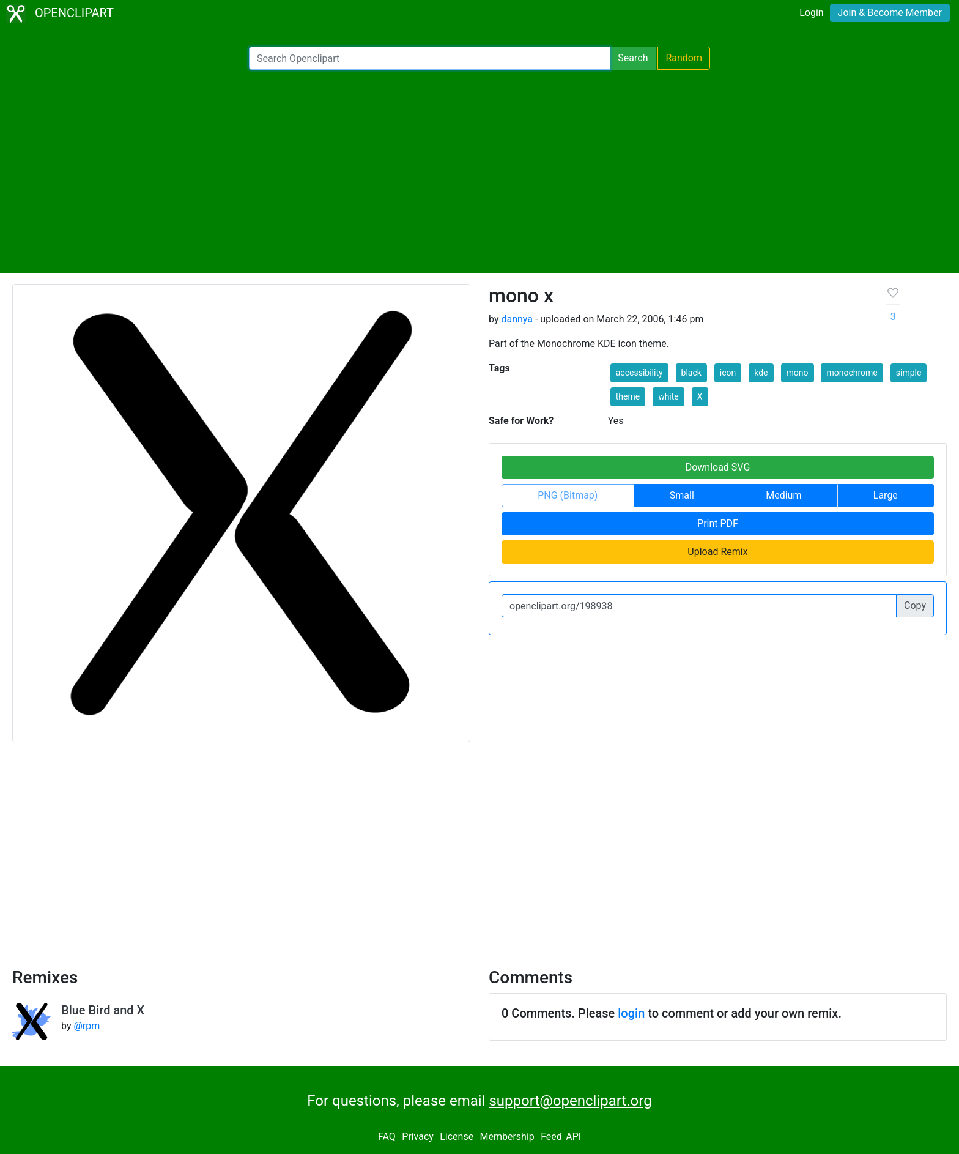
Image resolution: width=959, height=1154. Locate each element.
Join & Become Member (890, 12)
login (631, 1013)
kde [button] (761, 373)
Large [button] (885, 495)
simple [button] (909, 373)
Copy (915, 605)
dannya (517, 319)
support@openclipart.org (570, 1100)
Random (683, 58)
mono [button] (798, 373)
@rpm (86, 1026)
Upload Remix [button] (717, 551)
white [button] (668, 396)
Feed (551, 1136)
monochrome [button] (851, 373)
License (456, 1136)
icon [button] (728, 373)
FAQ (387, 1136)
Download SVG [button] (718, 467)
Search (633, 58)
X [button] (700, 396)
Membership (507, 1136)
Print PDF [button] (717, 523)
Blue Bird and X (102, 1010)
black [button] (691, 373)
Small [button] (682, 495)
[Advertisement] (479, 171)
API (573, 1136)
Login (811, 12)
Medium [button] (783, 495)
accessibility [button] (639, 373)
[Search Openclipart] (429, 58)
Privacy (418, 1136)
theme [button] (628, 396)
